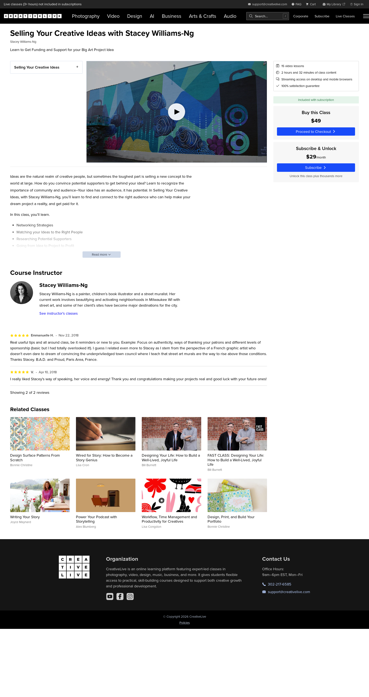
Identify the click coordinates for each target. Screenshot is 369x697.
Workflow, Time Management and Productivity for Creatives (169, 519)
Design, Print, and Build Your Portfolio (231, 519)
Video (113, 15)
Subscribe (322, 16)
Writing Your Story (25, 516)
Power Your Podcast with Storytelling (96, 519)
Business (171, 15)
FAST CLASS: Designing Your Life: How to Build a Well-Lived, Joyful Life (236, 460)
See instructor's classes (58, 313)
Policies (184, 622)
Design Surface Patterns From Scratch (35, 458)
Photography (85, 15)
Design (134, 15)
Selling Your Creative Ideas (36, 67)
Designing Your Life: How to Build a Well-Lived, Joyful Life (171, 458)
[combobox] (267, 16)
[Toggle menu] (366, 16)
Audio (230, 15)
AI (152, 15)
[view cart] (312, 4)
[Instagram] (130, 596)
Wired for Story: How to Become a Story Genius (104, 458)
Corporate (300, 16)
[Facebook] (120, 596)
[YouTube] (110, 596)
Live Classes (345, 16)
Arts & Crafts (202, 15)
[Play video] (177, 112)
